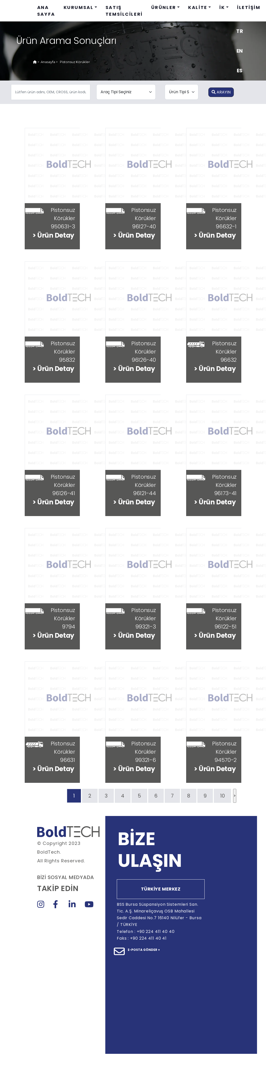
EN (240, 50)
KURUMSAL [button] (79, 7)
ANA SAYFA (46, 10)
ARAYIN (221, 92)
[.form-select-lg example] (126, 92)
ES (240, 70)
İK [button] (222, 7)
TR (239, 31)
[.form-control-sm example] (50, 92)
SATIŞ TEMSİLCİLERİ (124, 10)
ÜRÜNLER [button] (163, 7)
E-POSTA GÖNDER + (144, 950)
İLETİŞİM (249, 7)
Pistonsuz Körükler (75, 62)
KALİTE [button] (197, 7)
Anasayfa (48, 62)
